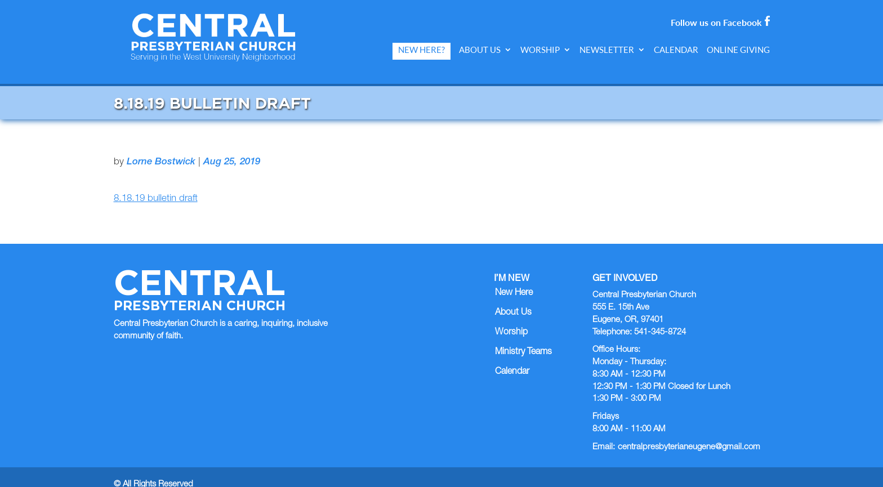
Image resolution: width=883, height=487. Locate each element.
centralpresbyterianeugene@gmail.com (689, 431)
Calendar (676, 49)
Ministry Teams (523, 337)
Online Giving (738, 49)
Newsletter (606, 49)
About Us (480, 49)
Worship (540, 49)
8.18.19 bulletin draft (156, 184)
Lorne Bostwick (161, 147)
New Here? (421, 49)
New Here (514, 278)
